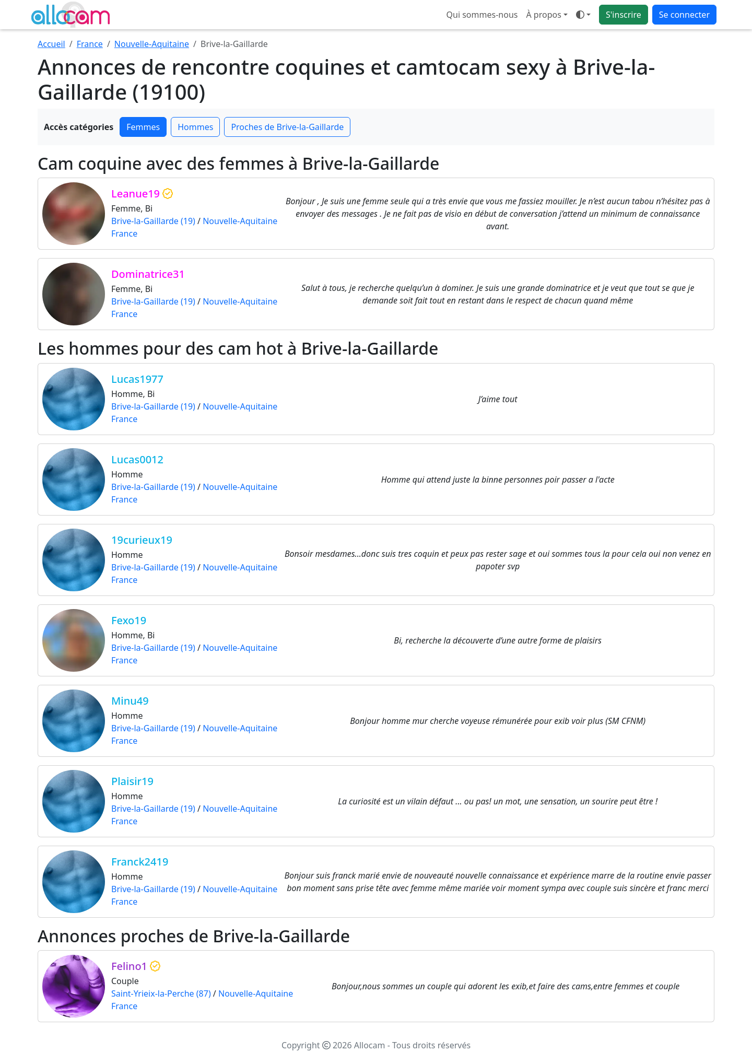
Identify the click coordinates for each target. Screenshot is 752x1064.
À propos (543, 14)
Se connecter (684, 14)
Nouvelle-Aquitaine (151, 44)
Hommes (195, 127)
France (90, 44)
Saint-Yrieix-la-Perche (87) (161, 993)
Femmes (143, 127)
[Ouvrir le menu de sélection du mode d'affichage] (583, 14)
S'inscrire (623, 14)
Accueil (51, 44)
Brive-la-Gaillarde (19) (153, 221)
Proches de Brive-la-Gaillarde (287, 127)
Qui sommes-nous (482, 14)
